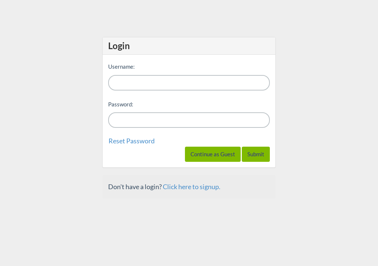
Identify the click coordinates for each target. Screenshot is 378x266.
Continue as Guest (212, 154)
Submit (255, 154)
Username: (121, 66)
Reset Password (132, 141)
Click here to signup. (191, 187)
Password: (120, 104)
